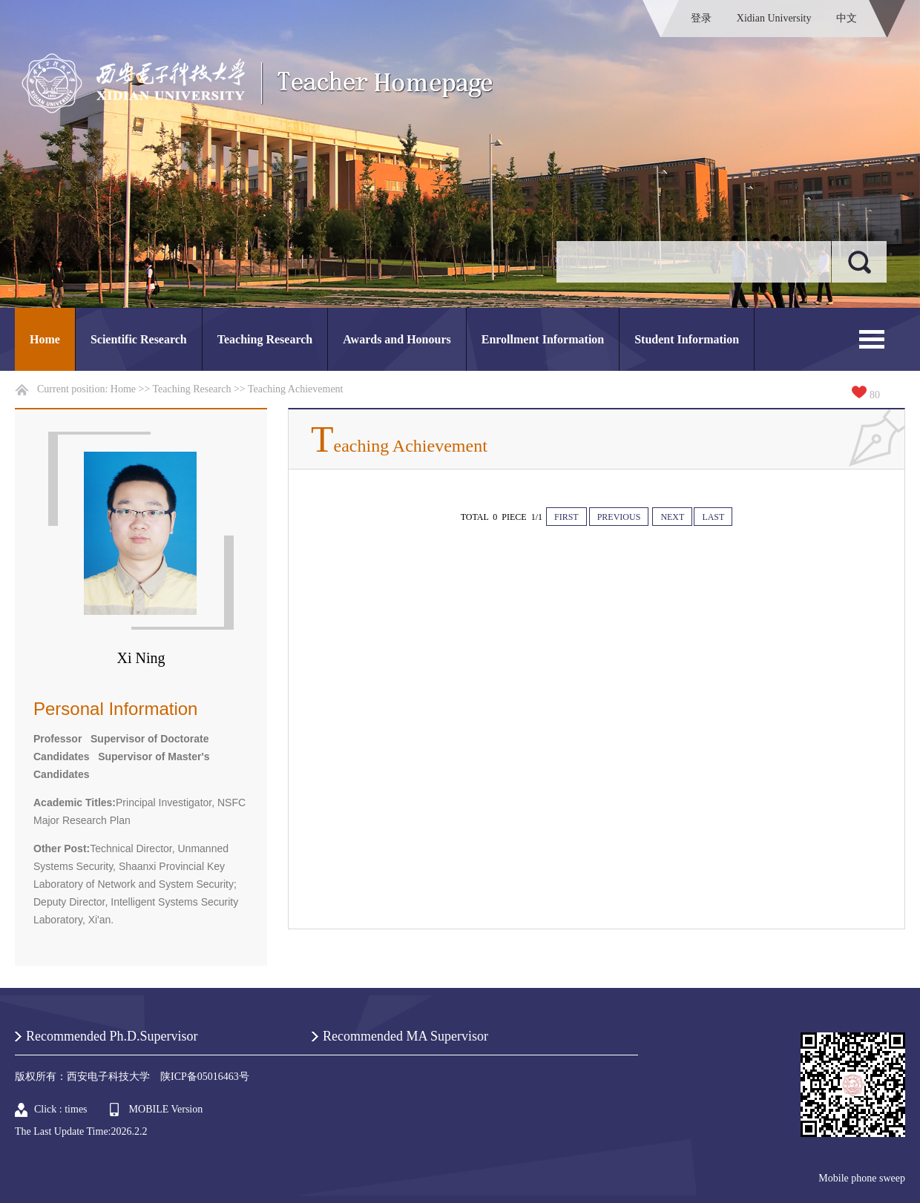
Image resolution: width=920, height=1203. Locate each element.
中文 (846, 18)
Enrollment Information (543, 339)
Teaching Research (264, 339)
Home (45, 339)
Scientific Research (139, 339)
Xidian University (774, 18)
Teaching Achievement (295, 389)
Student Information (686, 339)
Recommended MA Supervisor (405, 1036)
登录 (701, 18)
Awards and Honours (397, 339)
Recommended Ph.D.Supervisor (111, 1036)
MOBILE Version (166, 1109)
